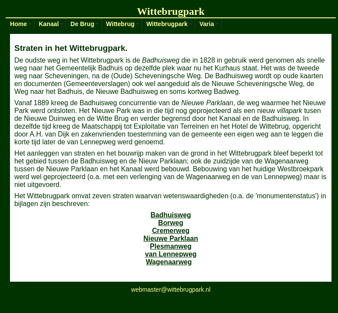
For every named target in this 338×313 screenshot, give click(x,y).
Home (18, 23)
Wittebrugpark (167, 23)
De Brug (82, 23)
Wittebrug (120, 23)
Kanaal (49, 23)
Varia (206, 23)
